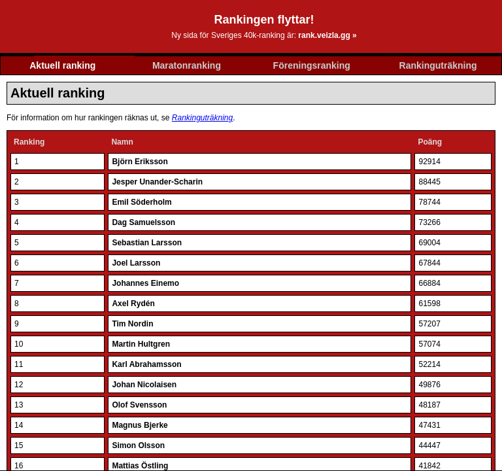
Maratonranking (186, 65)
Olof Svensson (139, 405)
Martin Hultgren (141, 344)
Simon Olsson (138, 445)
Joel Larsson (136, 263)
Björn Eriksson (139, 161)
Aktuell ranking (62, 65)
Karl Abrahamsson (146, 364)
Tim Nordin (132, 323)
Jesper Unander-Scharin (157, 181)
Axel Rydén (133, 303)
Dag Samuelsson (143, 222)
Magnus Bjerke (139, 425)
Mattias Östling (140, 465)
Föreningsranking (311, 65)
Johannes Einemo (145, 283)
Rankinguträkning (438, 65)
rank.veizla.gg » (327, 35)
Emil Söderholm (141, 202)
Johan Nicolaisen (144, 384)
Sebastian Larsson (147, 242)
